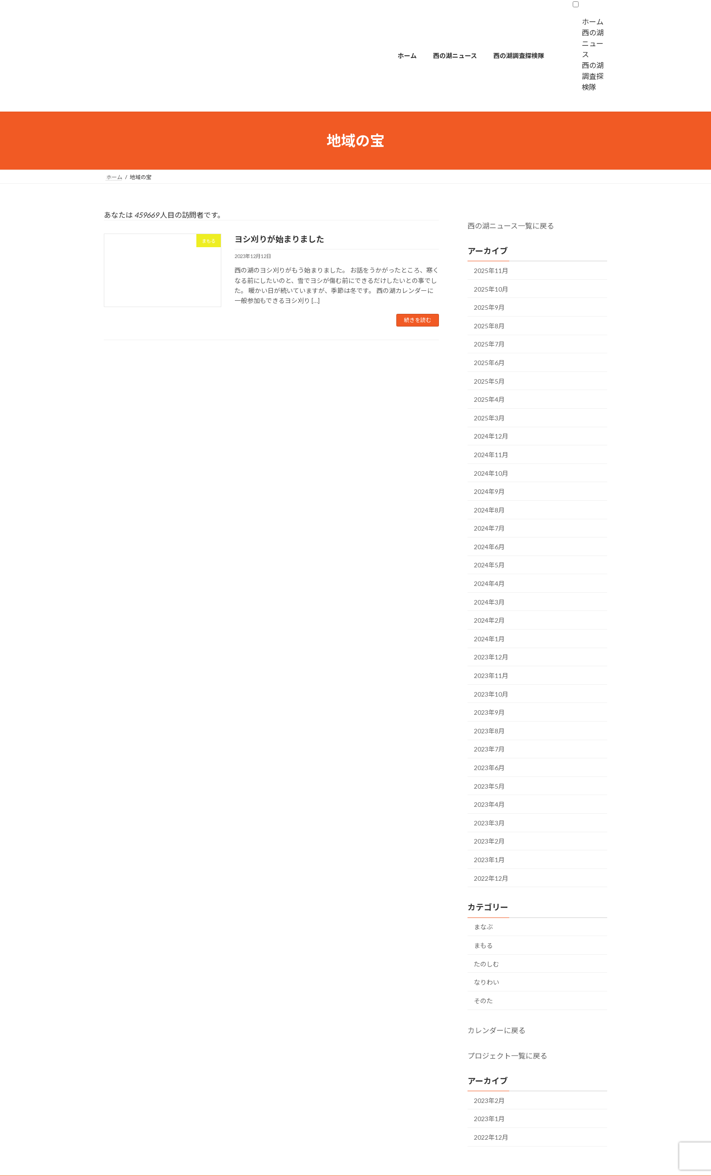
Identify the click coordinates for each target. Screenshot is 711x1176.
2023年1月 (489, 860)
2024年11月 (491, 455)
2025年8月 (489, 326)
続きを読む (417, 320)
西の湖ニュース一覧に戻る (511, 225)
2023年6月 (489, 767)
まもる (483, 945)
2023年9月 (489, 712)
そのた (483, 1001)
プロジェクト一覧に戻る (507, 1055)
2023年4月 (489, 804)
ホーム (593, 21)
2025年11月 (491, 270)
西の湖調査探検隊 (593, 76)
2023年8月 (489, 731)
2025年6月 (489, 362)
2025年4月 (489, 399)
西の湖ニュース (593, 43)
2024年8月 (489, 510)
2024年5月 (489, 565)
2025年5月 (489, 381)
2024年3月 (489, 602)
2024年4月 (489, 583)
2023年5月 (489, 786)
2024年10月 (491, 473)
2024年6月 (489, 547)
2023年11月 (491, 675)
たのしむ (486, 964)
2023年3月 (489, 823)
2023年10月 (491, 694)
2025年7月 (489, 344)
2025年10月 (491, 289)
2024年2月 (489, 620)
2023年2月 (489, 841)
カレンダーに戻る (497, 1030)
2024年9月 (489, 491)
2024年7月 (489, 528)
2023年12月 (491, 657)
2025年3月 (489, 418)
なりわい (486, 982)
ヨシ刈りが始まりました (279, 239)
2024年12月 (491, 436)
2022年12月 (491, 878)
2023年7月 (489, 749)
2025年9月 (489, 307)
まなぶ (483, 927)
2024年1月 (489, 639)
